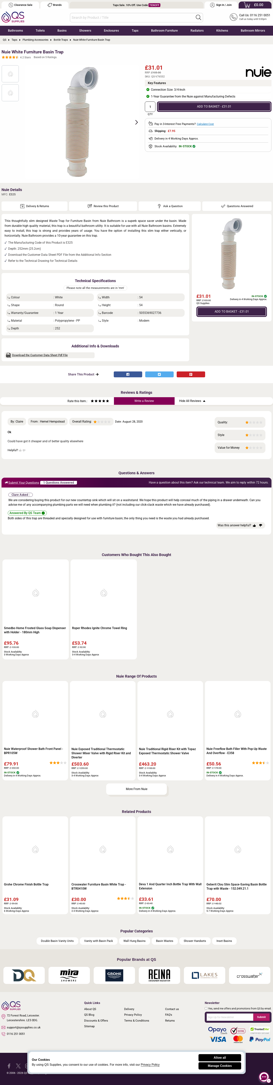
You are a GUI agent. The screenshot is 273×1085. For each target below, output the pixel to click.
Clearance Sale (20, 5)
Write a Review (144, 401)
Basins (62, 30)
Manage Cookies (220, 1065)
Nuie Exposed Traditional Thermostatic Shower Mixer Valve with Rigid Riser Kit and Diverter (101, 753)
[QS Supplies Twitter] (18, 1066)
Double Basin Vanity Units (57, 941)
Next (134, 121)
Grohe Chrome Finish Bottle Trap (26, 884)
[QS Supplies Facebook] (9, 1066)
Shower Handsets (195, 941)
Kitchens (222, 30)
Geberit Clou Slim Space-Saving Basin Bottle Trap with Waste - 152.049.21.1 (236, 886)
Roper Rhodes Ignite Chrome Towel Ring (99, 628)
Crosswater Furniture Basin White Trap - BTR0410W (98, 886)
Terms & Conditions (136, 1020)
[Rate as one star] (92, 401)
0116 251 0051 (13, 1034)
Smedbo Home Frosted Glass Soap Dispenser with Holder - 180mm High (35, 630)
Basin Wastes (164, 941)
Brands (54, 5)
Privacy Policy (133, 1014)
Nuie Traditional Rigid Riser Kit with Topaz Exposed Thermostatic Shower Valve (167, 751)
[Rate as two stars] (94, 401)
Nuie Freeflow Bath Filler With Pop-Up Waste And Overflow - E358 (236, 751)
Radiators (197, 30)
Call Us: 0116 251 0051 (254, 15)
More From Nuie (136, 789)
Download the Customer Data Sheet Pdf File (37, 355)
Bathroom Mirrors (253, 30)
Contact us (172, 1009)
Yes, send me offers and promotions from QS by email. (239, 1008)
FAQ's (168, 1014)
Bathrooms (15, 30)
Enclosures (111, 30)
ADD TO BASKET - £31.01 (214, 106)
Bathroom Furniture (164, 30)
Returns (170, 1020)
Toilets (40, 30)
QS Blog (89, 1014)
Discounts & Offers (96, 1020)
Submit (261, 1017)
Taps (135, 30)
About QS (90, 1009)
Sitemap (89, 1026)
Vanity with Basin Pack (98, 941)
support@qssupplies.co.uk (21, 1027)
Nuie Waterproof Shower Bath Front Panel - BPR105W (33, 751)
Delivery (129, 1009)
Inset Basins (224, 941)
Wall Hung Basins (134, 941)
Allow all (220, 1057)
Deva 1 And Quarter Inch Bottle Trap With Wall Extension (170, 886)
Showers (85, 30)
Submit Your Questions (22, 482)
